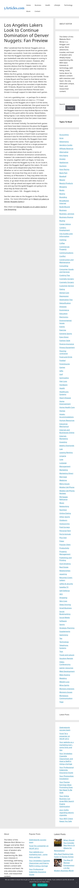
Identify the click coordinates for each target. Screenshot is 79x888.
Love (61, 459)
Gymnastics (64, 378)
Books (61, 190)
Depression (64, 296)
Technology (68, 5)
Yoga (61, 702)
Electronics (63, 317)
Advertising (64, 141)
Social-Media (64, 617)
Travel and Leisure (66, 655)
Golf (61, 374)
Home (28, 5)
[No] (76, 883)
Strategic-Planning (66, 628)
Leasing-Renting (66, 452)
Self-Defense (64, 590)
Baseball (62, 176)
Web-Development (67, 671)
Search (62, 104)
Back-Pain (63, 173)
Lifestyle (57, 5)
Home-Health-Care (67, 407)
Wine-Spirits (64, 685)
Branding (63, 197)
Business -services (66, 214)
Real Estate (63, 567)
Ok (34, 885)
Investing (63, 442)
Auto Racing (64, 169)
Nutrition (63, 510)
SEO (61, 594)
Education (63, 313)
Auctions (62, 166)
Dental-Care (64, 293)
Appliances (63, 162)
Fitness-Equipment (67, 347)
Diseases (63, 306)
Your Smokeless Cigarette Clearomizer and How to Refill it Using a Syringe (66, 758)
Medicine (63, 480)
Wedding (63, 678)
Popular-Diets (65, 544)
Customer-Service (66, 286)
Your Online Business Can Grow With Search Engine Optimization (66, 801)
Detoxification (65, 303)
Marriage (63, 477)
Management (64, 466)
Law (61, 449)
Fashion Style (64, 340)
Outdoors (63, 520)
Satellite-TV (63, 587)
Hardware (63, 385)
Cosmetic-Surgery (66, 279)
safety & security (66, 583)
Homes (62, 411)
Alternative (63, 152)
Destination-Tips (66, 299)
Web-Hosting (64, 675)
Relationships (64, 570)
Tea (60, 638)
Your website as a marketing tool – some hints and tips (38, 854)
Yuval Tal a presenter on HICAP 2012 (64, 736)
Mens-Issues (64, 484)
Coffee (62, 243)
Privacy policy (42, 885)
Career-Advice (65, 224)
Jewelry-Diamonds (66, 445)
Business (38, 5)
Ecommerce (64, 310)
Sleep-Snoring (65, 604)
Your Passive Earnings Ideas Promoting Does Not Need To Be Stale (66, 787)
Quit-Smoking (65, 563)
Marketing (63, 470)
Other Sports (64, 517)
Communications (66, 253)
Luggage (63, 463)
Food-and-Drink (65, 357)
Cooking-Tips (64, 275)
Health (47, 5)
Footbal (62, 360)
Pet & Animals (65, 534)
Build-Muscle (64, 207)
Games (62, 367)
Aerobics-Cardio (65, 145)
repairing (63, 574)
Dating (62, 289)
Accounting (64, 134)
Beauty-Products (66, 183)
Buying (62, 220)
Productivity (64, 548)
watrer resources (66, 668)
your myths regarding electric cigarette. (66, 812)
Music (28, 11)
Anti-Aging (63, 155)
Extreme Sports (65, 333)
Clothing (62, 240)
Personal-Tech (65, 530)
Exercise (62, 330)
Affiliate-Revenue (66, 148)
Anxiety (62, 159)
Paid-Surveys (64, 527)
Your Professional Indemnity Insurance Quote (66, 770)
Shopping (63, 597)
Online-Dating (65, 513)
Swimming (63, 635)
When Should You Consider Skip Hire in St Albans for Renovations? (64, 845)
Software (63, 621)
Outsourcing (64, 524)
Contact (37, 11)
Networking (64, 506)
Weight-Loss (64, 682)
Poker (61, 541)
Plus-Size (63, 537)
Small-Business (65, 608)
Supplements (64, 631)
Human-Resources (66, 420)
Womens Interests (66, 689)
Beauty (62, 180)
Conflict (62, 256)
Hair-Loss (63, 381)
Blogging (63, 187)
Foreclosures (64, 364)
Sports (62, 624)
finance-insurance (66, 344)
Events (62, 326)
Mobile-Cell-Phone (66, 487)
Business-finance (66, 217)
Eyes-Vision (64, 337)
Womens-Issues (65, 692)
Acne (61, 138)
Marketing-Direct (66, 473)
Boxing (62, 193)
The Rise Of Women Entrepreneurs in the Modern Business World (64, 865)
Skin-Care (63, 601)
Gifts (61, 371)
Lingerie (62, 456)
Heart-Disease (65, 398)
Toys (61, 651)
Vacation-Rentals (66, 658)
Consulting (63, 266)
